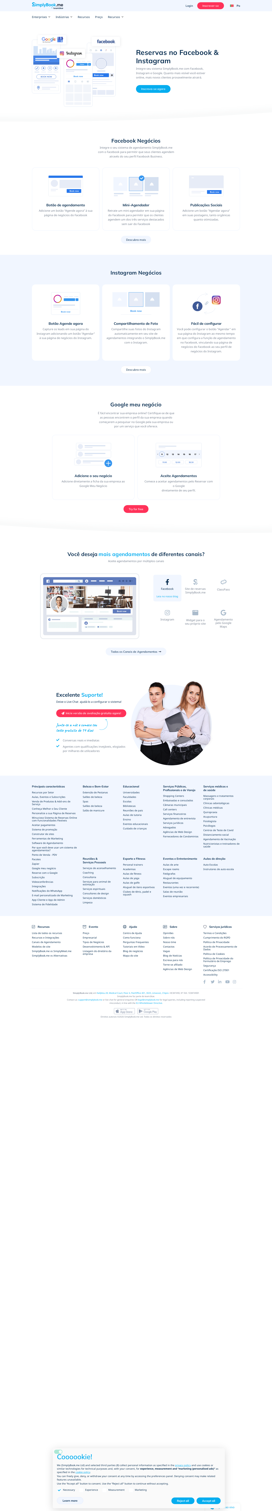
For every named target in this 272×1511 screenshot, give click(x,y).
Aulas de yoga (131, 878)
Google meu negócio (44, 868)
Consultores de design (96, 893)
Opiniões (168, 933)
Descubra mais (136, 239)
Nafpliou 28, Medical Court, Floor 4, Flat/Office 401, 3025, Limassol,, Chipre (133, 993)
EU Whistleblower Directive (149, 1003)
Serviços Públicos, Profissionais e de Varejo (179, 788)
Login (189, 5)
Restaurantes (170, 882)
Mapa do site (130, 955)
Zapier (35, 863)
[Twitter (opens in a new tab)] (214, 982)
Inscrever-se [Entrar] (210, 5)
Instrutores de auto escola (218, 869)
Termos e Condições (215, 933)
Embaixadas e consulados (178, 800)
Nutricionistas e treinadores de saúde (221, 845)
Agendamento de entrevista (179, 818)
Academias (129, 869)
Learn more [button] (70, 1500)
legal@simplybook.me (148, 999)
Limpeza (87, 902)
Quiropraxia (210, 812)
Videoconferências (42, 881)
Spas (85, 801)
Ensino (127, 819)
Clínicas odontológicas (216, 803)
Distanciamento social (216, 834)
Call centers (170, 809)
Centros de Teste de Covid (218, 830)
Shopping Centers (173, 796)
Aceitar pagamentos (43, 825)
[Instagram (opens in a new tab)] (236, 982)
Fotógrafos (169, 873)
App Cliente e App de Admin (48, 899)
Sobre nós (169, 937)
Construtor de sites (43, 834)
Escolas (127, 801)
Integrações (39, 886)
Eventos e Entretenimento (180, 858)
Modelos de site (41, 946)
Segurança (209, 965)
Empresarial (90, 937)
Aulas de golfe (131, 882)
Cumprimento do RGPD (216, 937)
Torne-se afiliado (172, 964)
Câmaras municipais (175, 805)
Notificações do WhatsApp (47, 890)
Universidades (131, 792)
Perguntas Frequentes (136, 942)
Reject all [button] (183, 1501)
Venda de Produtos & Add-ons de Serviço (51, 803)
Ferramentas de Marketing (47, 838)
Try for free (136, 509)
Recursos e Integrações (45, 937)
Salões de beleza (92, 797)
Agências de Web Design (177, 832)
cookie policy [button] (82, 1472)
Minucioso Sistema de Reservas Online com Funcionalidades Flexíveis (54, 819)
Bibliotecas (129, 806)
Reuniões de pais (133, 810)
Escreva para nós (173, 960)
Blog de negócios (133, 951)
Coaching (88, 872)
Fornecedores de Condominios (180, 836)
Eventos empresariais (175, 896)
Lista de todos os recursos (47, 933)
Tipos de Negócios (93, 942)
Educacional (131, 786)
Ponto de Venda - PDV (44, 854)
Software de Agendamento (47, 843)
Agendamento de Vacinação (219, 839)
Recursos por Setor (43, 792)
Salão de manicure (93, 810)
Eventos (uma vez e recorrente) (181, 887)
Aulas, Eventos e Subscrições (48, 797)
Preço (99, 17)
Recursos (84, 17)
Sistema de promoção (44, 829)
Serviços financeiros (174, 814)
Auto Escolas (210, 864)
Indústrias (64, 17)
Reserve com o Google (45, 872)
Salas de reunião (172, 891)
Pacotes (36, 859)
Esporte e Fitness (134, 858)
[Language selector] (233, 5)
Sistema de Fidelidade (45, 904)
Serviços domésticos (94, 898)
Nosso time (169, 942)
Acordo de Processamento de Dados (220, 948)
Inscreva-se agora (153, 89)
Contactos (169, 946)
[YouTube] (229, 982)
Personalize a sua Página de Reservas (54, 813)
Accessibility (210, 974)
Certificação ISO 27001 (216, 970)
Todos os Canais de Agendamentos (134, 651)
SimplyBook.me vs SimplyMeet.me (51, 951)
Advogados (169, 827)
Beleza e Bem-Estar (96, 786)
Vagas (166, 951)
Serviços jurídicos (173, 823)
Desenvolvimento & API (96, 946)
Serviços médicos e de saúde (215, 788)
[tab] (167, 589)
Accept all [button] (208, 1501)
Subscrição (38, 877)
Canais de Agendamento (46, 942)
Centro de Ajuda (132, 933)
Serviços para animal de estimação (97, 883)
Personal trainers (133, 864)
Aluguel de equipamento (177, 878)
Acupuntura (210, 816)
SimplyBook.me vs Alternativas (49, 955)
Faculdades (129, 797)
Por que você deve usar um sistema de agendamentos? (54, 849)
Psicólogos (209, 825)
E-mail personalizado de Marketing (52, 895)
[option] (90, 606)
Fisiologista (209, 821)
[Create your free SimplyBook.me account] (91, 713)
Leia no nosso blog (167, 596)
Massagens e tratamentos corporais (218, 797)
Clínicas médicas (213, 807)
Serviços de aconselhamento (99, 868)
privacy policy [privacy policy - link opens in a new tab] (183, 1465)
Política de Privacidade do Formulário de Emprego (218, 960)
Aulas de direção (214, 858)
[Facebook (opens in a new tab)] (207, 982)
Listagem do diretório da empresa (97, 952)
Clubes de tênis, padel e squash (137, 893)
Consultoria (89, 877)
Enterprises (41, 17)
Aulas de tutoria (132, 815)
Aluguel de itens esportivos (139, 887)
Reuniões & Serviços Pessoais (94, 860)
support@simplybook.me (90, 999)
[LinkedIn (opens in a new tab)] (221, 982)
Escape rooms (171, 869)
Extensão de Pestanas (95, 792)
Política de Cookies (214, 953)
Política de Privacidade (216, 942)
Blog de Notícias (172, 955)
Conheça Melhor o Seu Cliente (49, 808)
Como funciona (132, 937)
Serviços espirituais (94, 889)
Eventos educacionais (135, 824)
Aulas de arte (170, 864)
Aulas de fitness (132, 873)
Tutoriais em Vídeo (133, 946)
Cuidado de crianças (135, 828)
